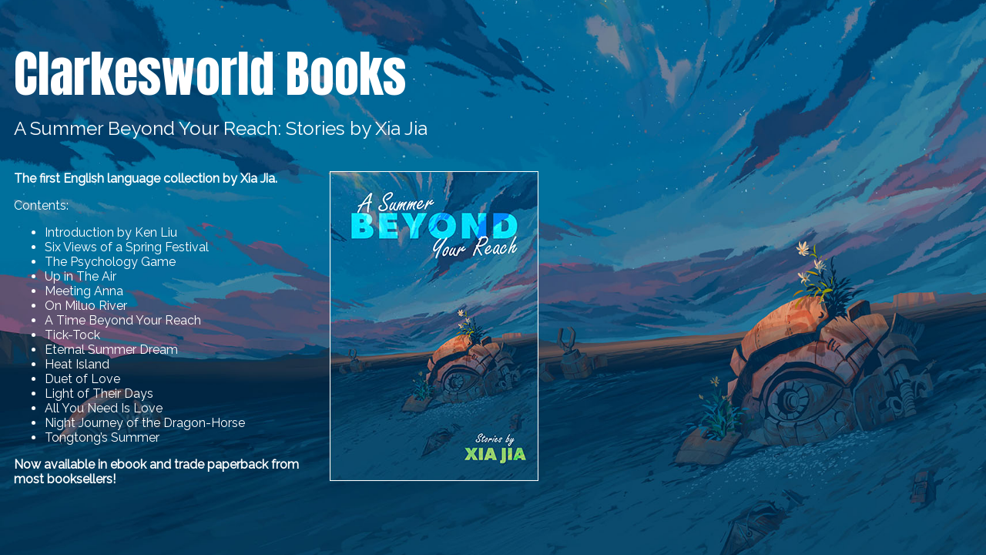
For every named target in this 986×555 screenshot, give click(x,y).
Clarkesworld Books (210, 74)
